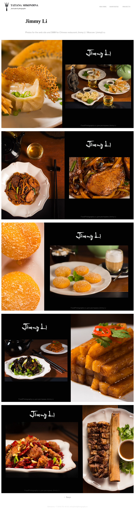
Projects (126, 6)
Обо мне (103, 6)
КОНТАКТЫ (114, 6)
